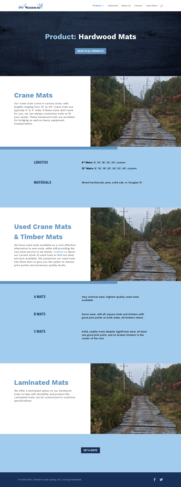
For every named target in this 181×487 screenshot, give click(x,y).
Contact (138, 6)
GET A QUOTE (90, 450)
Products (97, 6)
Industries (113, 6)
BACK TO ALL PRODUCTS (90, 51)
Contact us (60, 251)
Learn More (151, 6)
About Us (126, 6)
